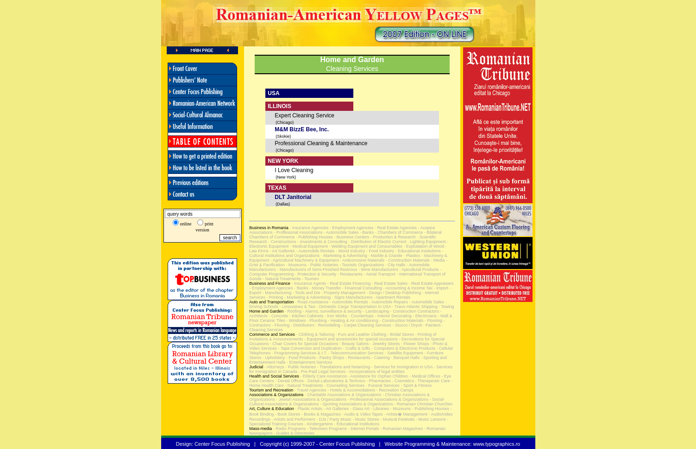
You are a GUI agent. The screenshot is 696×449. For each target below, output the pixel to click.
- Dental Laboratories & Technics (334, 380)
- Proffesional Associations (298, 232)
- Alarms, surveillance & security (331, 311)
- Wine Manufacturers (377, 269)
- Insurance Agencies (308, 227)
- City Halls (394, 265)
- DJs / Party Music (333, 419)
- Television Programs (326, 428)
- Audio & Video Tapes (362, 414)
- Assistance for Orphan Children (377, 376)
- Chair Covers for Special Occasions (303, 343)
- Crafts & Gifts (356, 348)
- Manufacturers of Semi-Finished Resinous (316, 269)
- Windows (295, 320)
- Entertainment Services (309, 362)
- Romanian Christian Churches (422, 404)
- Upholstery (273, 357)
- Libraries (379, 408)
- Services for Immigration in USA (401, 367)
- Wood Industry (349, 251)
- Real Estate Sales (389, 283)
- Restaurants (349, 274)
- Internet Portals (363, 428)
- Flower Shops (414, 343)
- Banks (366, 232)
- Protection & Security (315, 274)
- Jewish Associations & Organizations (311, 399)
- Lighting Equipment (425, 241)
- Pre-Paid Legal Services (321, 371)
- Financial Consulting (361, 288)
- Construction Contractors (414, 311)
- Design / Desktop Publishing (393, 292)
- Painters (431, 325)
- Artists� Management (405, 414)
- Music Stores (365, 419)
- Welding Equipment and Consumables (365, 246)
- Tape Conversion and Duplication (309, 348)
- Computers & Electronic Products (403, 348)
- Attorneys (273, 367)
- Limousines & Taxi (296, 306)
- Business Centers (351, 237)
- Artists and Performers (292, 419)
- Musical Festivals (397, 419)
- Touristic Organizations (361, 265)
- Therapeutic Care (432, 380)
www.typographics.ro (496, 444)
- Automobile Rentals (315, 251)
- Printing (274, 297)
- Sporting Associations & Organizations (356, 404)
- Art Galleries (282, 251)
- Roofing (292, 311)
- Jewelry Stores (384, 343)
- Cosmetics (402, 380)
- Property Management (342, 292)
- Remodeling (327, 325)
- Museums (296, 265)
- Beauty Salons (353, 343)
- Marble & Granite (384, 255)
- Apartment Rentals (391, 297)
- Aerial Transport (379, 274)
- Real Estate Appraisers (431, 283)
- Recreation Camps (394, 390)
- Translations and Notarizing (343, 367)
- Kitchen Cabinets (305, 316)
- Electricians (424, 316)
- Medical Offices (424, 376)
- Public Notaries (323, 265)
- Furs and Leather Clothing (360, 334)
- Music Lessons (430, 419)
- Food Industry (379, 251)
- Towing (446, 306)
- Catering (380, 357)
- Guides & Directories (293, 433)
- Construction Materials (407, 260)
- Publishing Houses (314, 237)
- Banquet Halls (405, 357)
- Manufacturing (276, 292)
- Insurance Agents (308, 283)
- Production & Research (392, 237)
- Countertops (360, 316)
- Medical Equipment (308, 246)
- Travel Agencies (309, 390)
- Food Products (300, 357)
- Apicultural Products (418, 269)
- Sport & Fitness (416, 385)
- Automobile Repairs (388, 302)
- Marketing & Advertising (343, 255)
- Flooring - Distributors (292, 325)
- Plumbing (316, 320)
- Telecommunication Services (355, 353)
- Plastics (411, 255)
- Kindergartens (318, 424)
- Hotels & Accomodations (351, 390)
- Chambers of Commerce (398, 232)
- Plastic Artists (308, 408)
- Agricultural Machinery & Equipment (304, 260)
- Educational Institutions (417, 251)
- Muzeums (400, 408)
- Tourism (310, 278)
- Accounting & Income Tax (407, 288)
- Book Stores (287, 414)
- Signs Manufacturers (352, 297)
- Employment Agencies (350, 227)
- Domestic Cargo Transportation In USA (353, 306)
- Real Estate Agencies (395, 227)
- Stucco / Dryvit (406, 325)
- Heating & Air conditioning (352, 320)
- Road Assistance (311, 302)
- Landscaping (375, 311)
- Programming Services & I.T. (298, 353)
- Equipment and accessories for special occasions (350, 339)
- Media (437, 260)
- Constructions (281, 241)
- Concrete (278, 316)
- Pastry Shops (330, 357)
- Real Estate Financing (348, 283)
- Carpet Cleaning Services (365, 325)
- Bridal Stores (400, 334)
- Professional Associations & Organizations (387, 399)
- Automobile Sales (341, 232)
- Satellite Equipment (403, 353)
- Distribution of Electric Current (377, 241)
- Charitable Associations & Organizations (342, 394)
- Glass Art (359, 408)
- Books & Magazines (320, 414)
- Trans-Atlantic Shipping (414, 306)
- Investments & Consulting (321, 241)
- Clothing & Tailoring (314, 334)
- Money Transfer (324, 288)
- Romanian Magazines (401, 428)
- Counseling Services (343, 385)
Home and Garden (352, 60)
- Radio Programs (289, 428)
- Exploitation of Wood (423, 246)
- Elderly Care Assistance (323, 376)
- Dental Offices (289, 380)
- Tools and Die (305, 292)
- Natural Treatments (281, 278)
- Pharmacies (378, 380)
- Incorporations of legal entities (375, 371)
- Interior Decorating (393, 316)
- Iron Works (335, 316)
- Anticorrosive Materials (362, 260)
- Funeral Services (382, 385)
